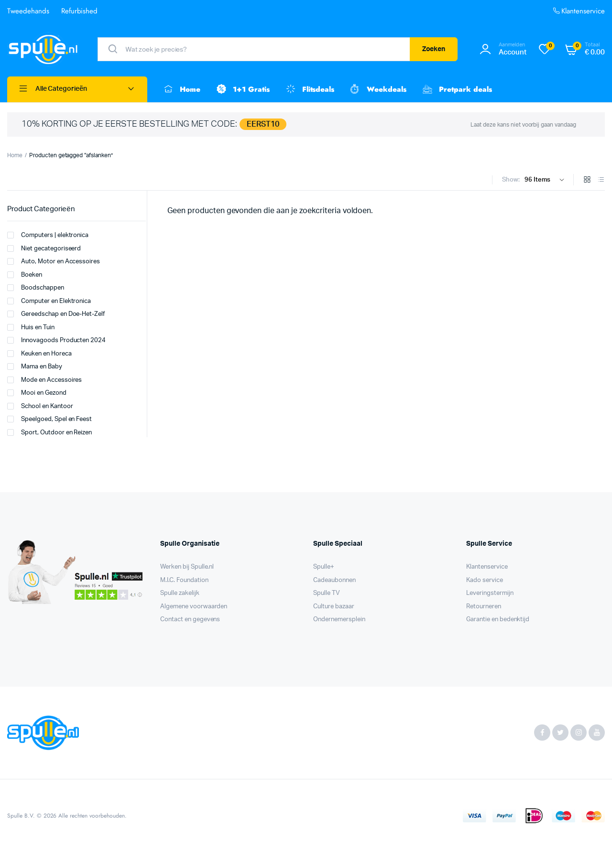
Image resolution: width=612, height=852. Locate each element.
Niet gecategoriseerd (44, 248)
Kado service (484, 580)
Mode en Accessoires (44, 380)
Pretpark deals (456, 89)
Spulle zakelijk (179, 593)
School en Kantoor (40, 406)
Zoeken (434, 49)
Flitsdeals (309, 89)
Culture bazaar (333, 607)
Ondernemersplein (339, 619)
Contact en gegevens (190, 619)
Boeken (24, 274)
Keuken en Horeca (39, 353)
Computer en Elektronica (49, 301)
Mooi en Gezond (36, 392)
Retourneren (483, 607)
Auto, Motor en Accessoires (53, 261)
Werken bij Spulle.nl (187, 567)
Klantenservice (578, 11)
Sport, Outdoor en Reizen (49, 432)
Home (181, 89)
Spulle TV (326, 593)
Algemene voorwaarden (193, 607)
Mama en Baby (34, 366)
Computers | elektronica (47, 235)
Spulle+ (323, 567)
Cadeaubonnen (334, 580)
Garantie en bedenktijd (497, 619)
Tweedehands (28, 11)
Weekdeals (377, 89)
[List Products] (601, 180)
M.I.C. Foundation (184, 580)
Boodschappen (35, 287)
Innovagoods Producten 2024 (56, 340)
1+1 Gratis (242, 89)
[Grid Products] (587, 180)
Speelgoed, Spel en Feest (49, 419)
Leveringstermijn (490, 593)
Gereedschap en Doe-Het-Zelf (56, 314)
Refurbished (79, 11)
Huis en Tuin (31, 327)
